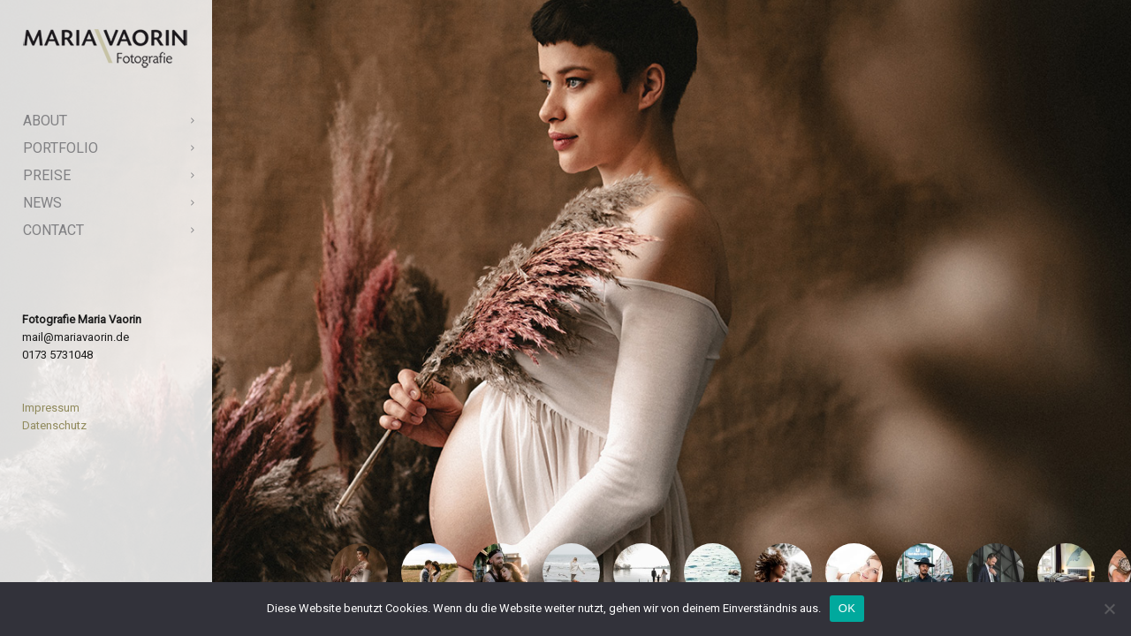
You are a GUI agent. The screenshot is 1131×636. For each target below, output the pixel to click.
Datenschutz (54, 425)
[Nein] (1109, 608)
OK (847, 608)
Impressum (51, 407)
